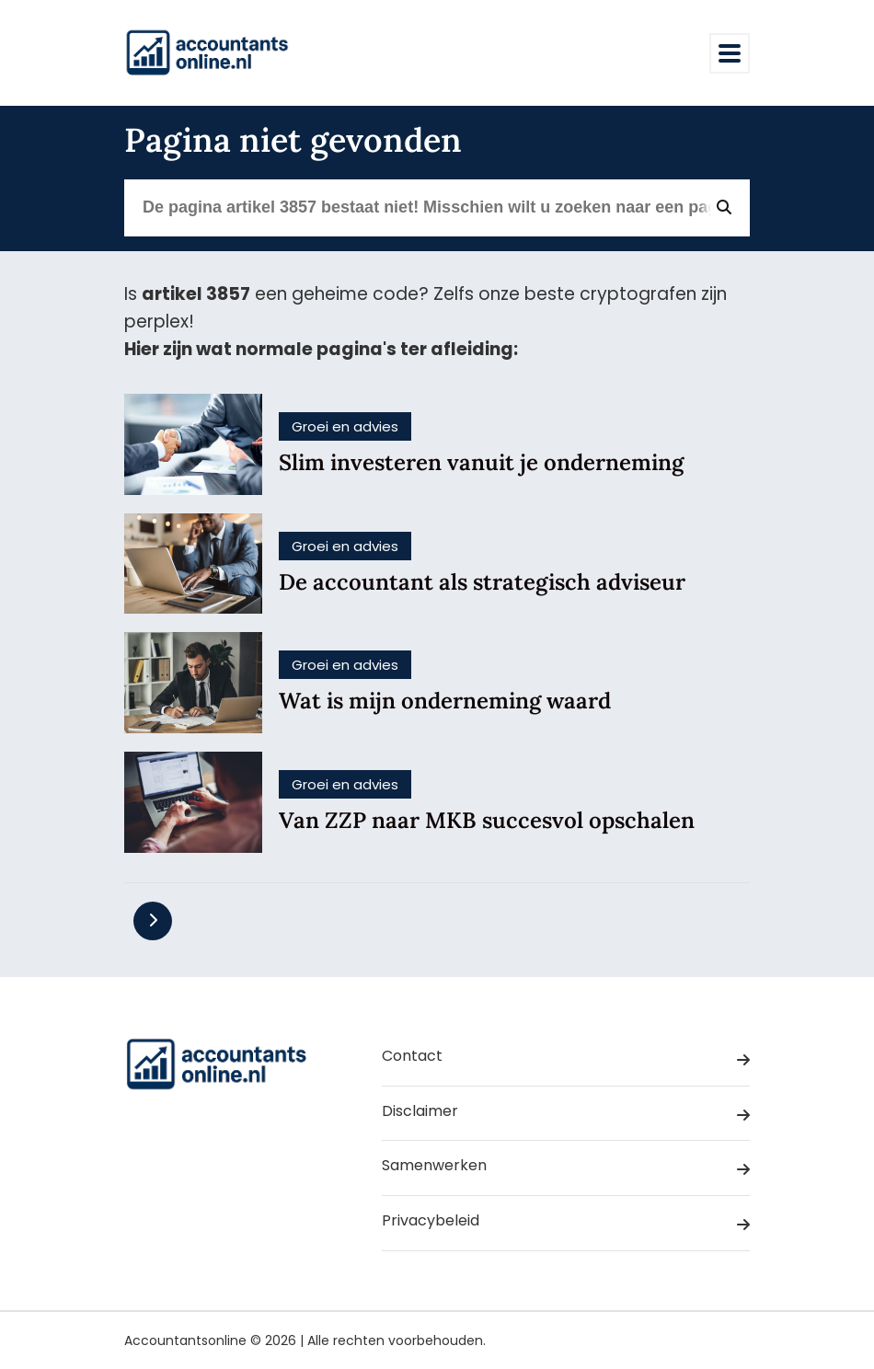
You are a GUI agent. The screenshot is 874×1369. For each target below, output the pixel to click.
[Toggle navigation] (729, 53)
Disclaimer (566, 1114)
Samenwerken (566, 1168)
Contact (566, 1059)
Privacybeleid (566, 1223)
